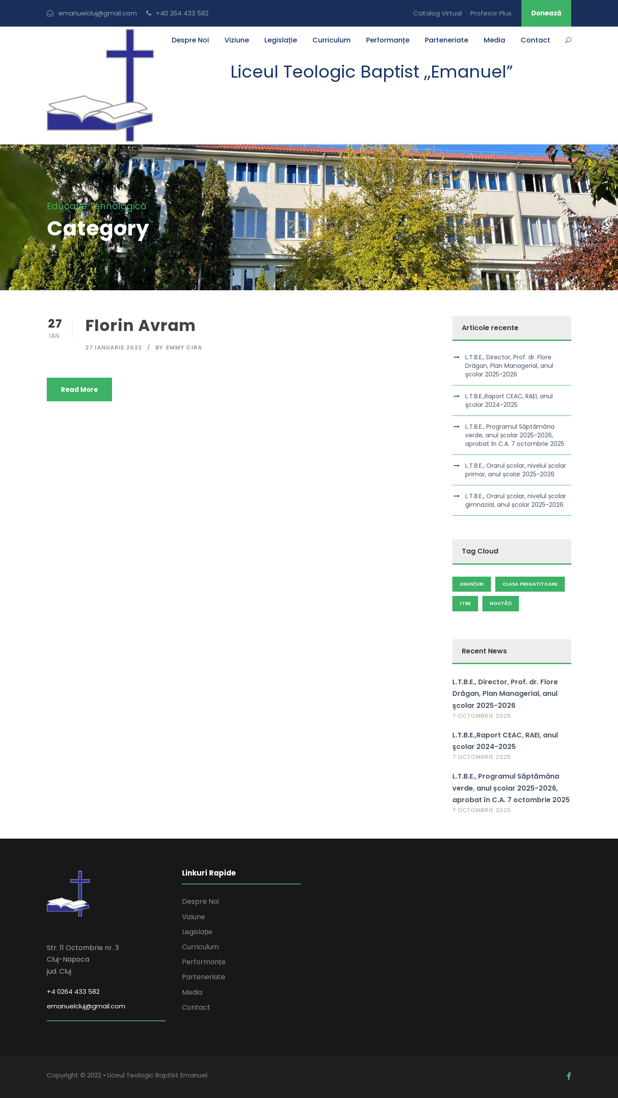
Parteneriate (446, 40)
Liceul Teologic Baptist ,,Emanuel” (371, 72)
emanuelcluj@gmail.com (86, 1006)
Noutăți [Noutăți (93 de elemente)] (501, 603)
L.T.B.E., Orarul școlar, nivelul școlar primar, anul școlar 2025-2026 (515, 469)
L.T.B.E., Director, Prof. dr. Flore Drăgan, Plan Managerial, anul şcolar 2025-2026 (509, 366)
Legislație (280, 40)
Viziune (236, 40)
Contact (535, 40)
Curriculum (331, 40)
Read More (79, 389)
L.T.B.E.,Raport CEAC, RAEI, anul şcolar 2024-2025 (509, 400)
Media (494, 40)
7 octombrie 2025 (481, 716)
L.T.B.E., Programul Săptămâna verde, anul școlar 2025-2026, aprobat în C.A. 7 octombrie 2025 (514, 435)
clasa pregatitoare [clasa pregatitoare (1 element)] (530, 584)
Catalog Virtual (437, 13)
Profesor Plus (491, 13)
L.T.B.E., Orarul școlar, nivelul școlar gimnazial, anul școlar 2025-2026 (515, 500)
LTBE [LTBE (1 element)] (465, 603)
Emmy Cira (184, 347)
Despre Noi (190, 40)
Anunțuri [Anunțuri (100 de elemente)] (472, 584)
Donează (546, 13)
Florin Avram (140, 325)
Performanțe (387, 40)
